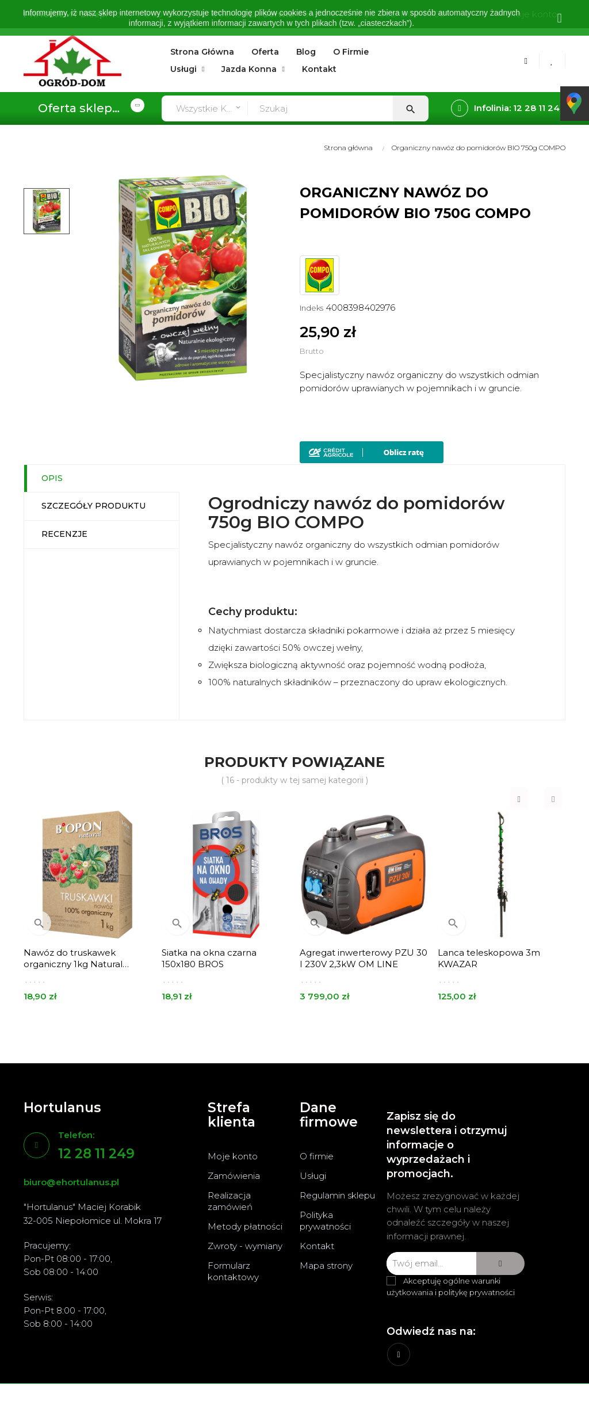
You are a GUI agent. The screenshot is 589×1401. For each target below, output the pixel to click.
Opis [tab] (52, 478)
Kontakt (317, 1245)
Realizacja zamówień (230, 1201)
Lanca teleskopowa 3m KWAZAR (489, 958)
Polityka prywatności (325, 1220)
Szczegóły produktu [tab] (93, 506)
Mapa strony (326, 1265)
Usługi (313, 1175)
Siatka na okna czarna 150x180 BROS (209, 958)
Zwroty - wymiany (245, 1245)
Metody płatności (245, 1226)
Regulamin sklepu (337, 1195)
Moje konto (233, 1156)
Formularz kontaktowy (233, 1271)
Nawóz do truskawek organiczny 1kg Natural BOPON (73, 958)
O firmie (317, 1156)
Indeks (311, 307)
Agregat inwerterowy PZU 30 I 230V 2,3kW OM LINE (363, 958)
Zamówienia (234, 1175)
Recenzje (64, 534)
